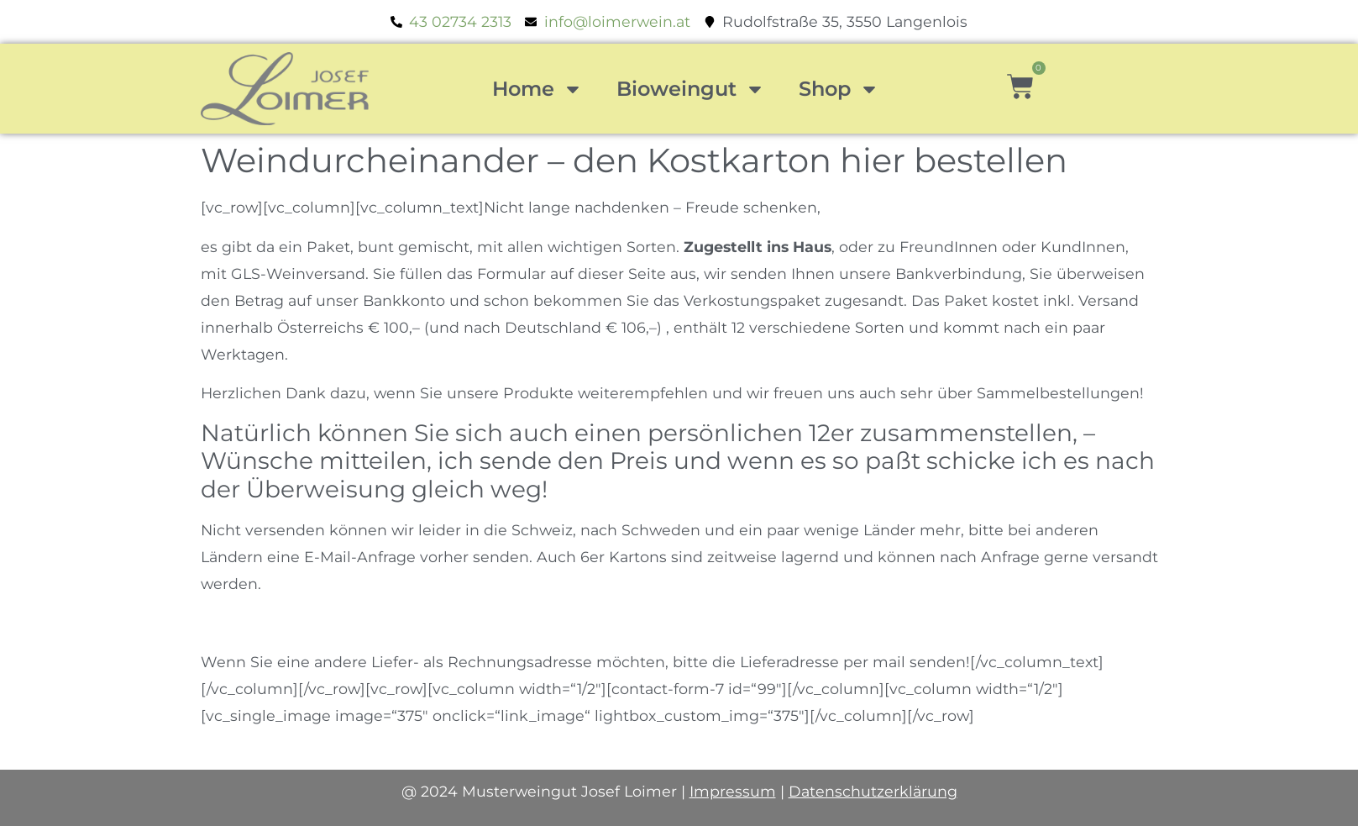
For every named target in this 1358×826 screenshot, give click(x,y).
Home (537, 89)
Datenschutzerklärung (873, 791)
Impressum (732, 791)
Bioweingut (690, 89)
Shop (839, 89)
